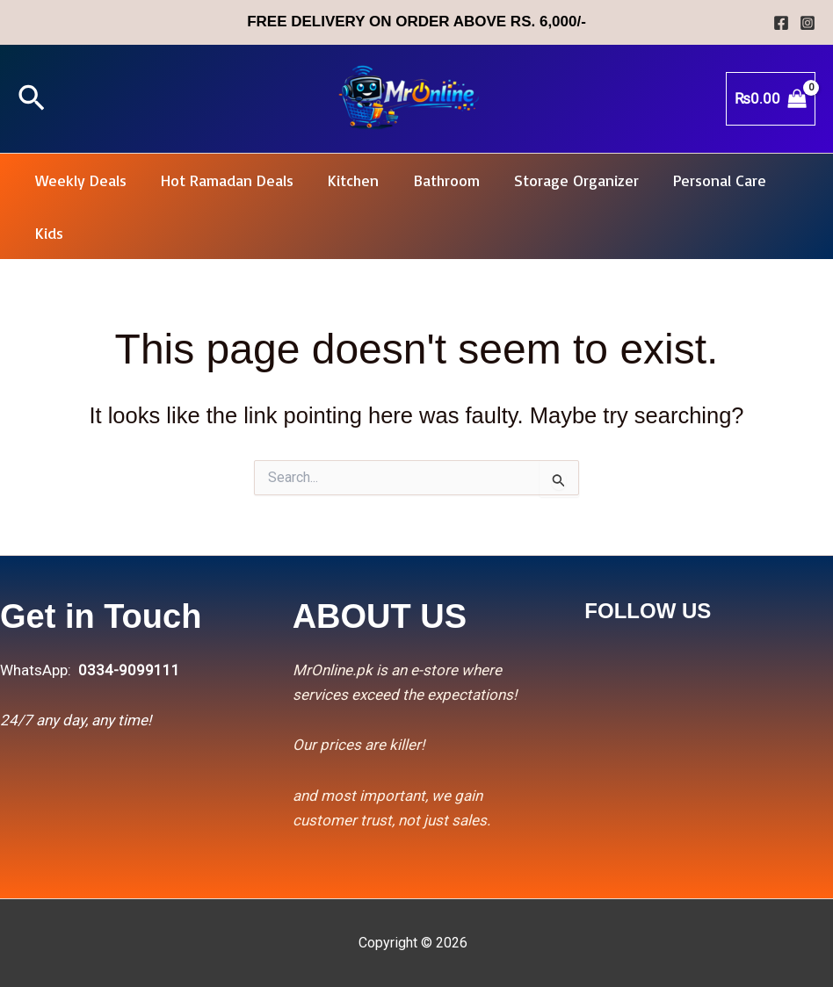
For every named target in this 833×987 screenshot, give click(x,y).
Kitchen (346, 180)
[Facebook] (781, 23)
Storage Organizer (563, 180)
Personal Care (703, 180)
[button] (32, 99)
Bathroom (436, 180)
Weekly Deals (79, 180)
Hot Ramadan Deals (222, 180)
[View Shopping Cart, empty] (770, 99)
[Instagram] (807, 23)
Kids (47, 232)
